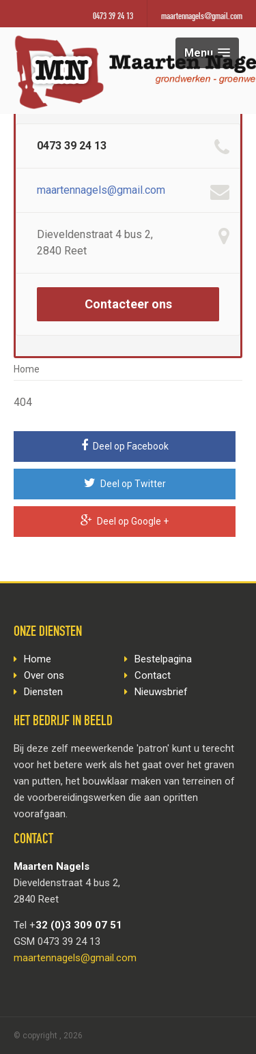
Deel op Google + (125, 520)
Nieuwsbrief (161, 692)
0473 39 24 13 (113, 17)
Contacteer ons (128, 304)
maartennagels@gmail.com (201, 17)
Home (27, 369)
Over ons (44, 675)
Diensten (43, 692)
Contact (152, 675)
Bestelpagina (163, 659)
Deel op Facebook (125, 445)
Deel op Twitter (125, 483)
